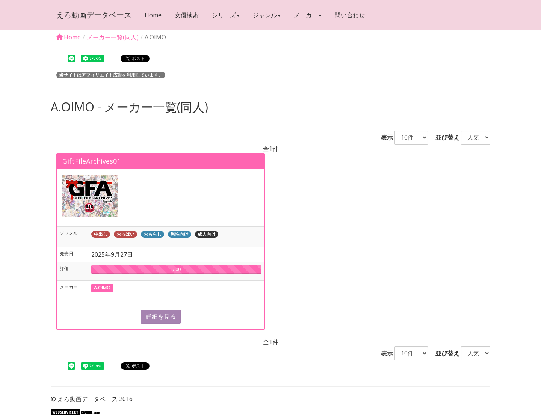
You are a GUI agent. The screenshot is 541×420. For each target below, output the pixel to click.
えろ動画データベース (93, 15)
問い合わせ (350, 15)
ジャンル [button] (267, 15)
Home (153, 15)
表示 (384, 137)
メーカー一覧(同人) (113, 37)
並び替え (444, 137)
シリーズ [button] (226, 15)
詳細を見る (161, 316)
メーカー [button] (308, 15)
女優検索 (187, 15)
